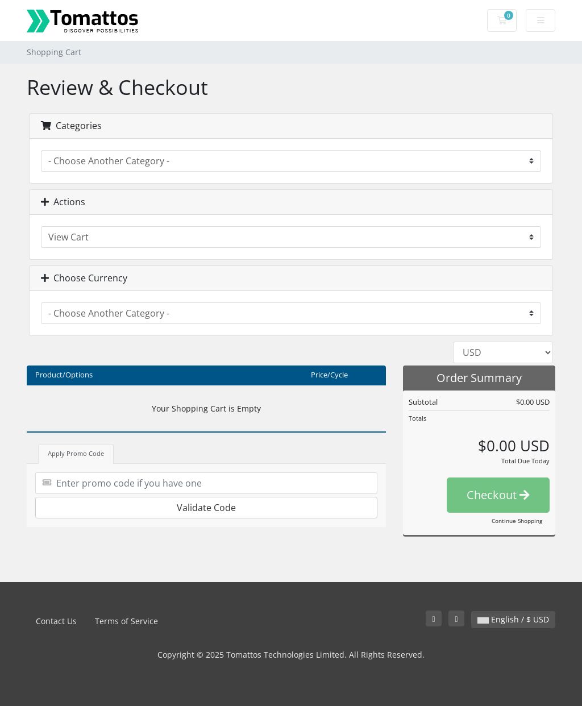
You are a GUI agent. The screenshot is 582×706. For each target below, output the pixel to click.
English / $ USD (513, 619)
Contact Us (56, 621)
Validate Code (206, 507)
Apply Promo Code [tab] (76, 453)
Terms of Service (126, 621)
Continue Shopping (517, 521)
